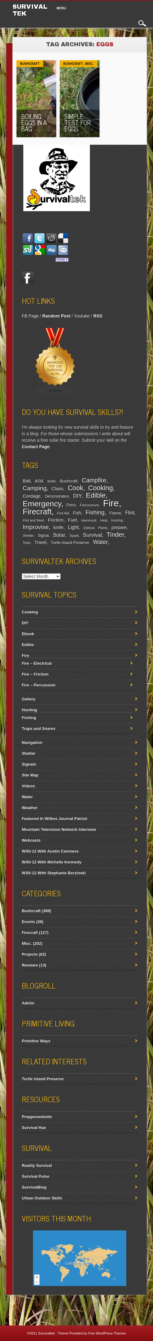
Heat (103, 520)
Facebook (28, 277)
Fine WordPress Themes (107, 1333)
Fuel (72, 519)
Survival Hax (34, 1127)
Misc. (89, 64)
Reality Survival (37, 1165)
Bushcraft (29, 64)
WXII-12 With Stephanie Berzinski (54, 873)
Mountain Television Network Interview (59, 829)
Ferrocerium (89, 505)
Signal (43, 535)
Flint (129, 512)
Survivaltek (47, 1333)
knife (58, 527)
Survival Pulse (35, 1176)
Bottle (51, 481)
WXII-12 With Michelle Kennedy (51, 862)
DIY (77, 496)
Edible (96, 495)
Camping (35, 488)
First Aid (63, 513)
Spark (74, 535)
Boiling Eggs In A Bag (34, 122)
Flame (115, 513)
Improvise (36, 527)
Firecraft (37, 511)
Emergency (42, 503)
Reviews (30, 965)
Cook (75, 488)
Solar (59, 535)
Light (73, 527)
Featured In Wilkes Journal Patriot (54, 818)
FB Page (30, 315)
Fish (77, 512)
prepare (118, 527)
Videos (28, 786)
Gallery (28, 699)
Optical (88, 528)
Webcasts (31, 840)
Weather (30, 807)
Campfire (94, 480)
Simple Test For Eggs (77, 122)
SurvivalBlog (34, 1187)
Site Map (30, 775)
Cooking (100, 488)
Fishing (94, 512)
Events (28, 921)
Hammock (88, 520)
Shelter (28, 535)
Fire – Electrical (37, 663)
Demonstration (57, 496)
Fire (111, 503)
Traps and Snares (38, 728)
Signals (29, 764)
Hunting (117, 520)
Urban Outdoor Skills (42, 1198)
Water (100, 542)
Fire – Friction (35, 674)
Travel (40, 542)
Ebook (28, 633)
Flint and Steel (33, 520)
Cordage (31, 495)
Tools (26, 542)
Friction (55, 519)
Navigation (32, 742)
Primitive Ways (36, 1041)
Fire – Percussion (38, 685)
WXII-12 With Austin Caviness (50, 851)
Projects (30, 954)
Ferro (71, 505)
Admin (28, 1003)
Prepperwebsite (37, 1116)
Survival (92, 535)
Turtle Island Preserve (70, 542)
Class (57, 488)
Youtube (82, 315)
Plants (103, 528)
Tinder (115, 534)
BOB (39, 481)
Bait (26, 480)
